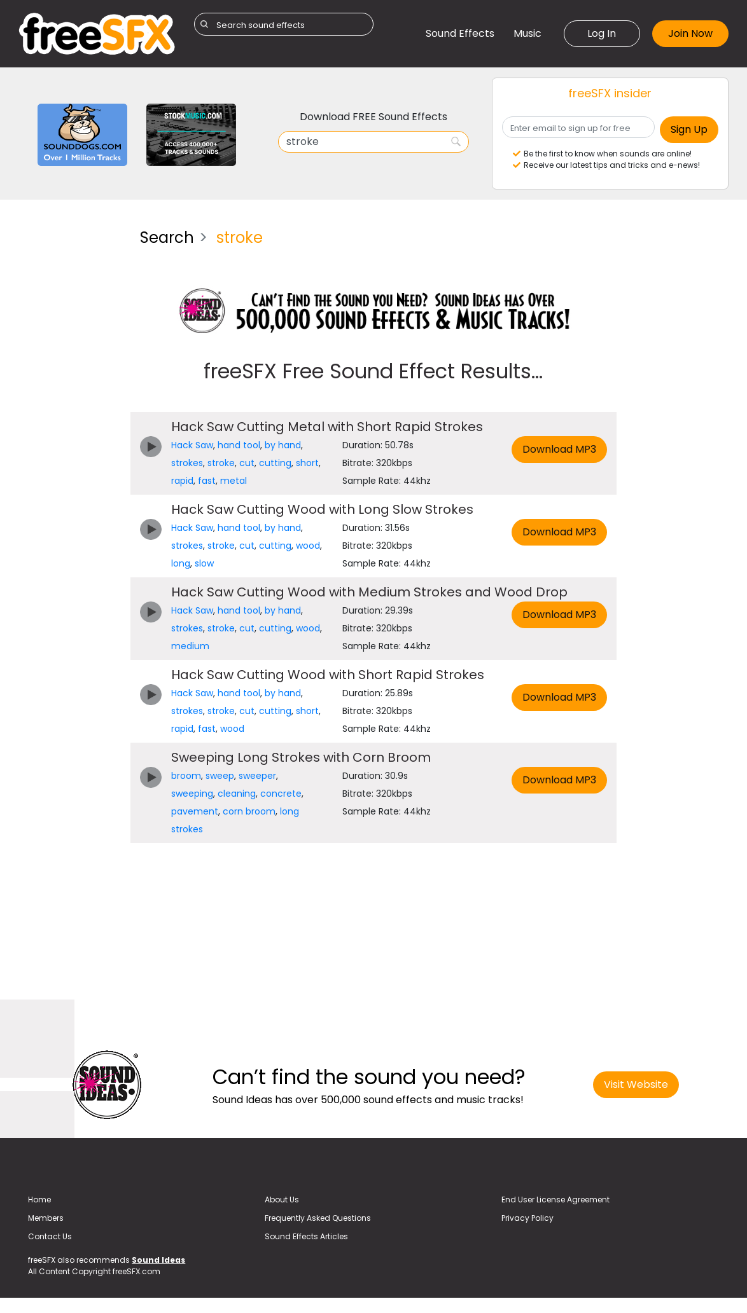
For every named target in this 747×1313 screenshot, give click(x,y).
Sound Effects (460, 33)
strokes (187, 463)
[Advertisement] (69, 409)
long (180, 563)
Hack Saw (192, 445)
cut (247, 463)
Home (39, 1199)
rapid (182, 480)
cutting (275, 463)
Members (46, 1218)
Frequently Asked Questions (318, 1218)
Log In (601, 33)
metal (233, 480)
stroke (221, 463)
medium (190, 646)
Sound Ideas (158, 1260)
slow (204, 563)
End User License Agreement (555, 1199)
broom (186, 775)
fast (207, 480)
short (307, 463)
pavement (194, 811)
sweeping (192, 793)
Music (527, 33)
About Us (282, 1199)
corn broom (249, 811)
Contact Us (50, 1236)
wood (308, 545)
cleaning (237, 793)
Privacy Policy (527, 1218)
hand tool (239, 445)
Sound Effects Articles (306, 1236)
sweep (220, 775)
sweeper (257, 775)
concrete (281, 793)
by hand (283, 445)
